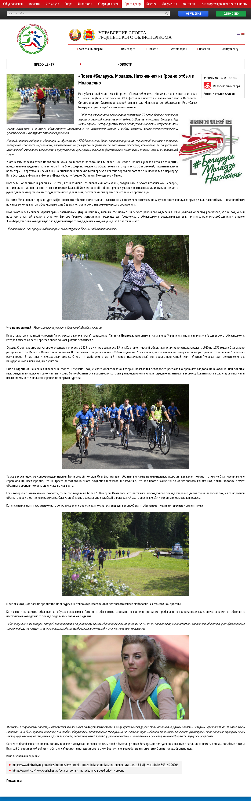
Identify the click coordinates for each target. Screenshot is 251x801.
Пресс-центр (133, 3)
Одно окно (231, 13)
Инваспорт (85, 3)
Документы (169, 3)
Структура (52, 3)
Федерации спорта (91, 48)
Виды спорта (127, 48)
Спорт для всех (108, 3)
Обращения (193, 13)
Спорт (69, 3)
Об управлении (13, 3)
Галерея (151, 3)
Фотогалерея (179, 48)
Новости (153, 48)
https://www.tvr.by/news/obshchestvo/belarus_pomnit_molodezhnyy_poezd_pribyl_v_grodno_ (69, 770)
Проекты (204, 48)
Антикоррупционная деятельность (224, 3)
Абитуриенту (230, 48)
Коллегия (34, 3)
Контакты (189, 3)
